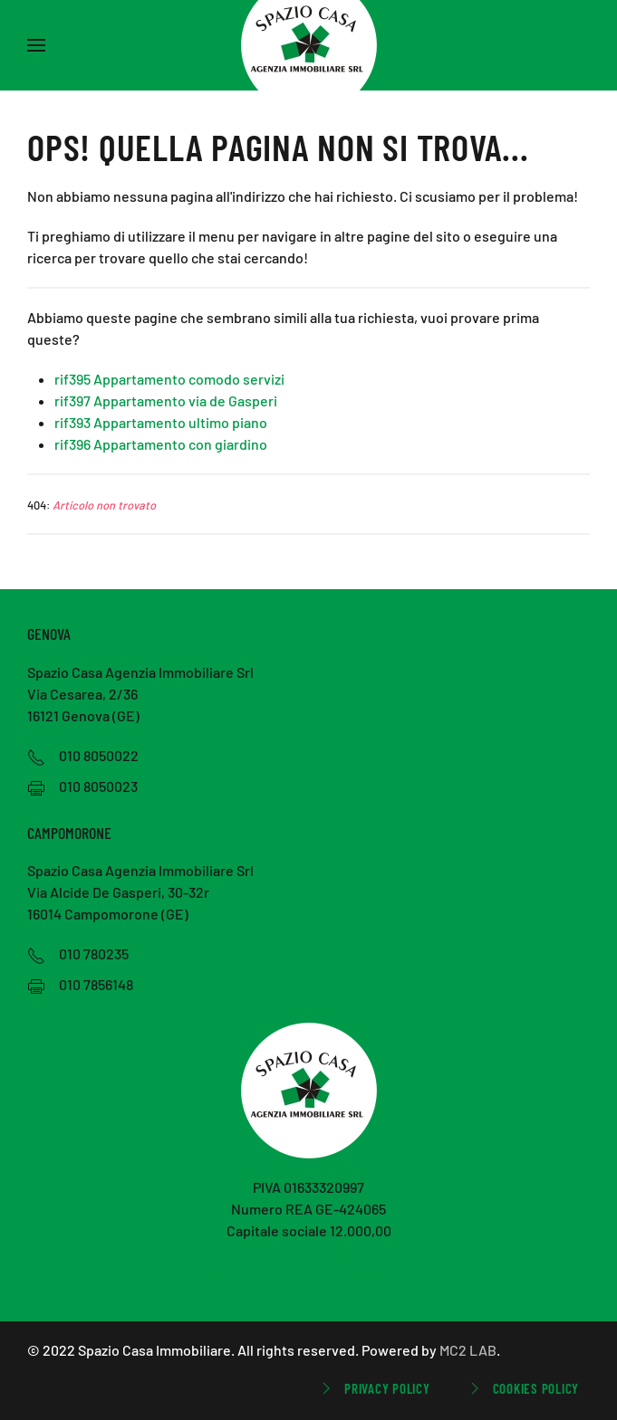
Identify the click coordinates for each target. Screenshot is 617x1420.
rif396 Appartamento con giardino (160, 444)
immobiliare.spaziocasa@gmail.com (308, 1252)
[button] (36, 45)
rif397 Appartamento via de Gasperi (165, 400)
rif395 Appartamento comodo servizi (169, 378)
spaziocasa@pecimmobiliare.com (308, 1273)
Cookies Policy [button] (523, 1388)
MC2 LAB (467, 1349)
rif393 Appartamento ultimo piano (160, 422)
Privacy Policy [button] (373, 1388)
